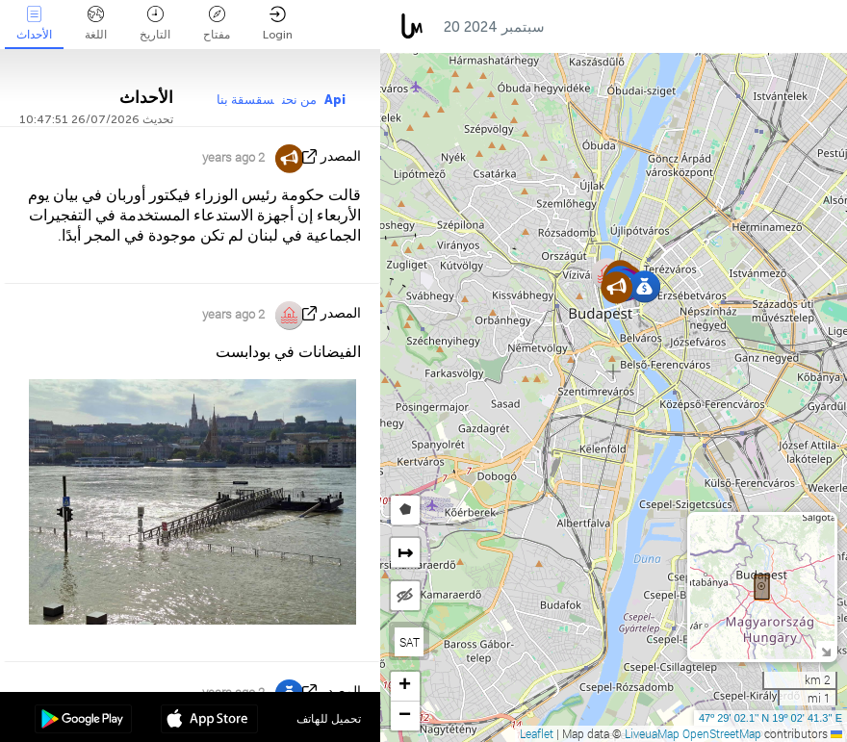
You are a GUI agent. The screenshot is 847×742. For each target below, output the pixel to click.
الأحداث (34, 23)
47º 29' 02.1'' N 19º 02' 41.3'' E (770, 718)
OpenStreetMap (721, 733)
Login (278, 23)
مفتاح (216, 23)
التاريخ (155, 23)
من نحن (299, 99)
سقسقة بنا (245, 99)
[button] (616, 287)
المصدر (341, 156)
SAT (409, 642)
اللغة (96, 23)
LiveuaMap (652, 733)
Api (335, 99)
